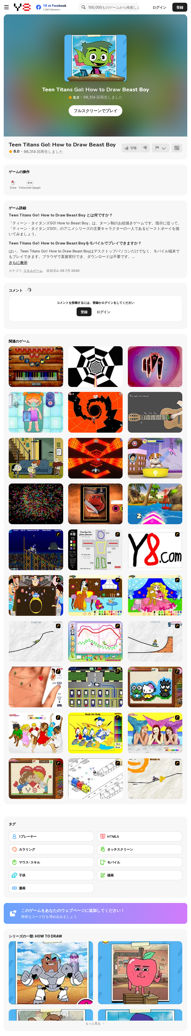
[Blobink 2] (95, 778)
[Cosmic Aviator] (95, 458)
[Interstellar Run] (95, 412)
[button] (18, 263)
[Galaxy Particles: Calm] (36, 503)
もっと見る (95, 1023)
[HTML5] (139, 836)
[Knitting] (155, 687)
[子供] (51, 875)
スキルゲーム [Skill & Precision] (33, 271)
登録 (179, 7)
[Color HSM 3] (36, 733)
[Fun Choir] (155, 366)
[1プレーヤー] (51, 836)
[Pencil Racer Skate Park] (155, 641)
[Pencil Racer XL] (36, 641)
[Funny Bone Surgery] (36, 412)
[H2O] (155, 733)
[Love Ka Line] (36, 687)
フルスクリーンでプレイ (95, 110)
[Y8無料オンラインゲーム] (22, 7)
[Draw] (155, 549)
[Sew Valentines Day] (36, 778)
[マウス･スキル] (51, 862)
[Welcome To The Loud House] (36, 458)
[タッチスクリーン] (139, 849)
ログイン (159, 7)
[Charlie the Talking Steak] (95, 503)
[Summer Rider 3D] (155, 503)
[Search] (82, 7)
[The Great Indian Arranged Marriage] (36, 595)
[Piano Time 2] (36, 366)
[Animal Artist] (95, 641)
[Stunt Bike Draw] (36, 549)
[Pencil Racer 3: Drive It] (155, 778)
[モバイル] (139, 862)
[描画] (139, 875)
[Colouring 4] (155, 595)
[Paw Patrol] (155, 458)
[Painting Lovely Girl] (95, 595)
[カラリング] (51, 849)
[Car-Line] (95, 687)
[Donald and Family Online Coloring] (95, 733)
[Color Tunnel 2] (95, 366)
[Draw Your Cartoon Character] (95, 549)
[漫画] (51, 888)
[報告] (161, 147)
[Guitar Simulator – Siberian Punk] (155, 412)
